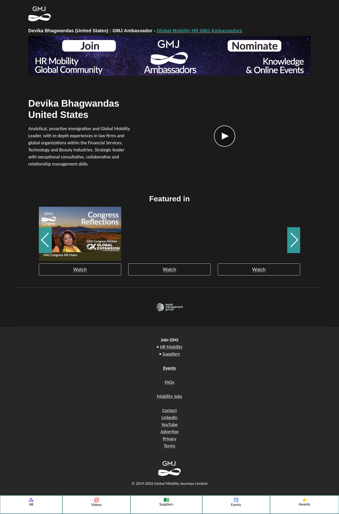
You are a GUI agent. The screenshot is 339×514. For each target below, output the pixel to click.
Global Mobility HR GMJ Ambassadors (199, 30)
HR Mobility (171, 347)
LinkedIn (169, 417)
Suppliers (171, 354)
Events (169, 368)
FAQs (169, 382)
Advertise (170, 431)
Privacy (169, 438)
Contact (169, 410)
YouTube (169, 424)
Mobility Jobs (169, 396)
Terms (169, 446)
